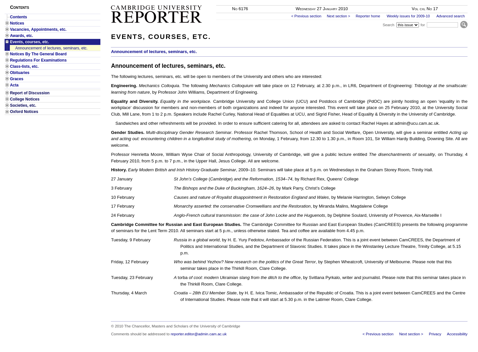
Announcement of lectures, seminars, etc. (51, 48)
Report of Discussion (30, 93)
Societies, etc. (23, 105)
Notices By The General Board (38, 54)
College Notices (24, 99)
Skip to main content (450, 2)
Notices (17, 23)
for (423, 25)
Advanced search (450, 16)
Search (388, 25)
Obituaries (19, 72)
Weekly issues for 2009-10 (408, 16)
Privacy (435, 334)
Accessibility (457, 334)
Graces (16, 79)
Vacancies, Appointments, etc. (38, 29)
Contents (18, 17)
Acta (14, 85)
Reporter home (368, 16)
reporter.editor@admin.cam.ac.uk (198, 334)
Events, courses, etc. (29, 42)
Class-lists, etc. (24, 66)
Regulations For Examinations (38, 60)
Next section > (338, 16)
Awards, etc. (21, 35)
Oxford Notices (24, 111)
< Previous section (306, 16)
